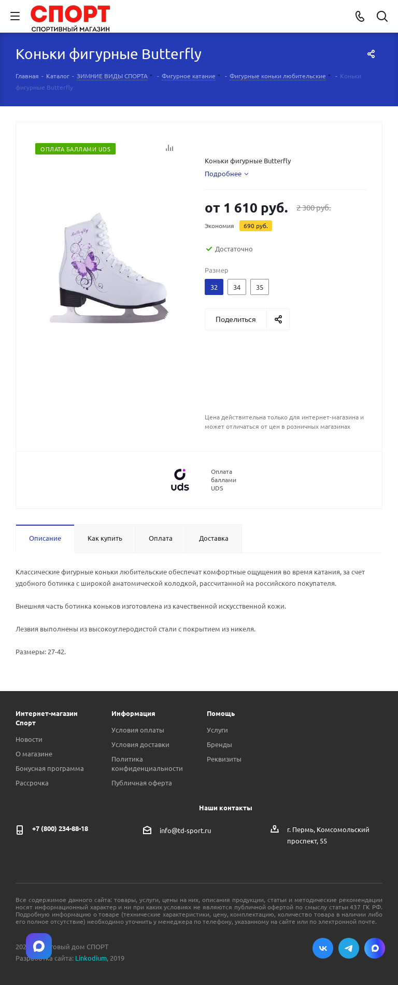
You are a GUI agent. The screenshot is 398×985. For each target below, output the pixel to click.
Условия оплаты (137, 729)
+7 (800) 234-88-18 (60, 828)
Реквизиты (224, 758)
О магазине (34, 753)
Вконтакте (322, 948)
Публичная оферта (141, 782)
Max (374, 948)
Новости (29, 739)
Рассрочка (32, 782)
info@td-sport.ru (185, 829)
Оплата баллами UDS (223, 479)
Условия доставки (140, 744)
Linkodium (91, 957)
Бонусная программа (50, 768)
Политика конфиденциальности (147, 763)
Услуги (217, 729)
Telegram (348, 948)
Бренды (219, 744)
